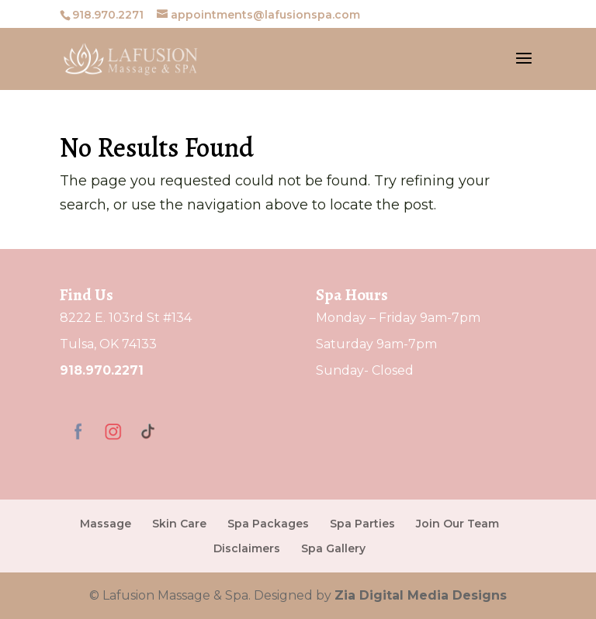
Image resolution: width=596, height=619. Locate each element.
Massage (105, 524)
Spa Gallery (333, 548)
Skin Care (179, 524)
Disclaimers (246, 548)
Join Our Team (457, 524)
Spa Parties (362, 524)
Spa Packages (268, 524)
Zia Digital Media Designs (420, 595)
